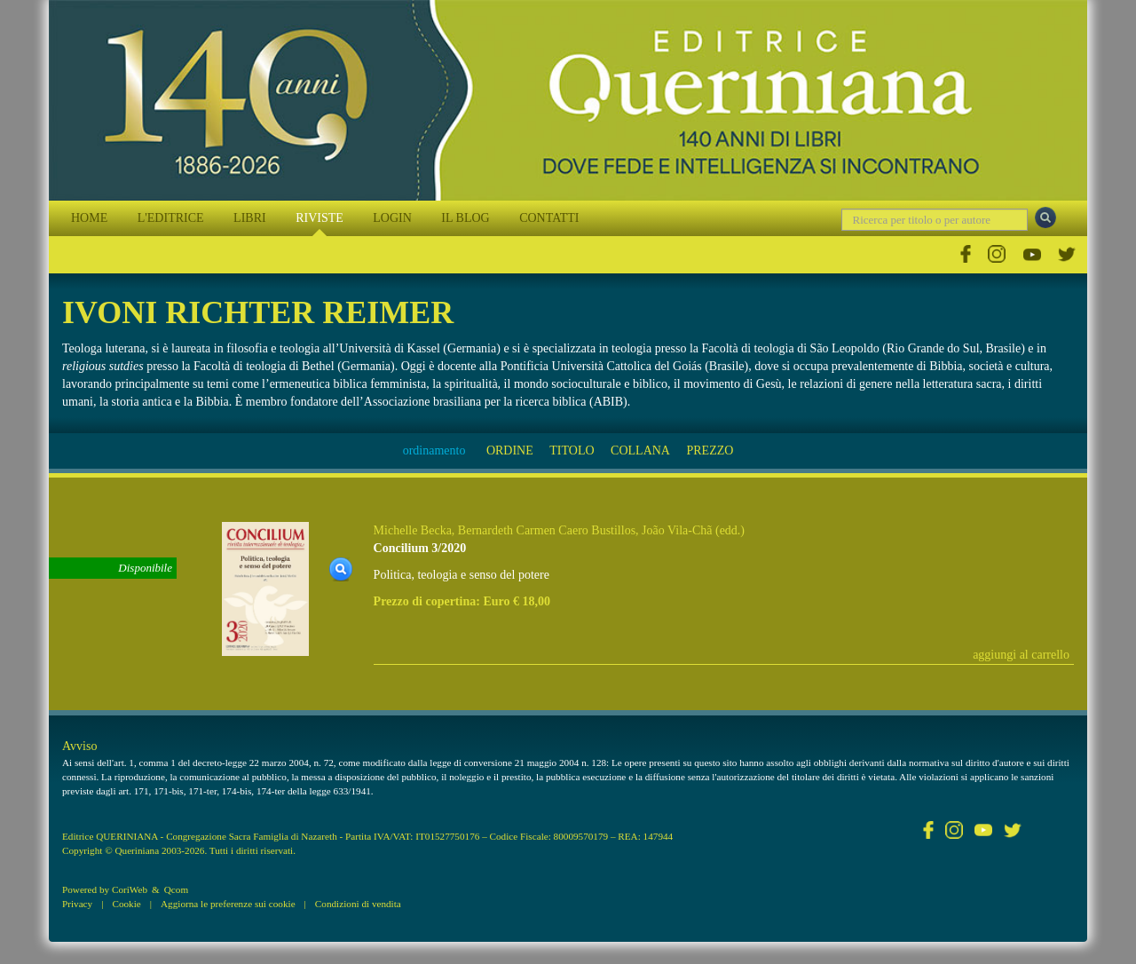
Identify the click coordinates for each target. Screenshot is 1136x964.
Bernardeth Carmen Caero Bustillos (546, 530)
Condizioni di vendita (358, 903)
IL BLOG (465, 218)
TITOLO (571, 450)
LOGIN (392, 218)
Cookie (126, 903)
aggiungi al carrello (1021, 654)
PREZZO (709, 450)
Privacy (77, 903)
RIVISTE (319, 218)
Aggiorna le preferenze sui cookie (228, 903)
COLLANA (640, 450)
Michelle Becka (413, 530)
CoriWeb (129, 889)
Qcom (176, 889)
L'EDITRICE (171, 218)
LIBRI (249, 218)
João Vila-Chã (677, 530)
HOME (89, 218)
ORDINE (509, 450)
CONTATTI (549, 218)
